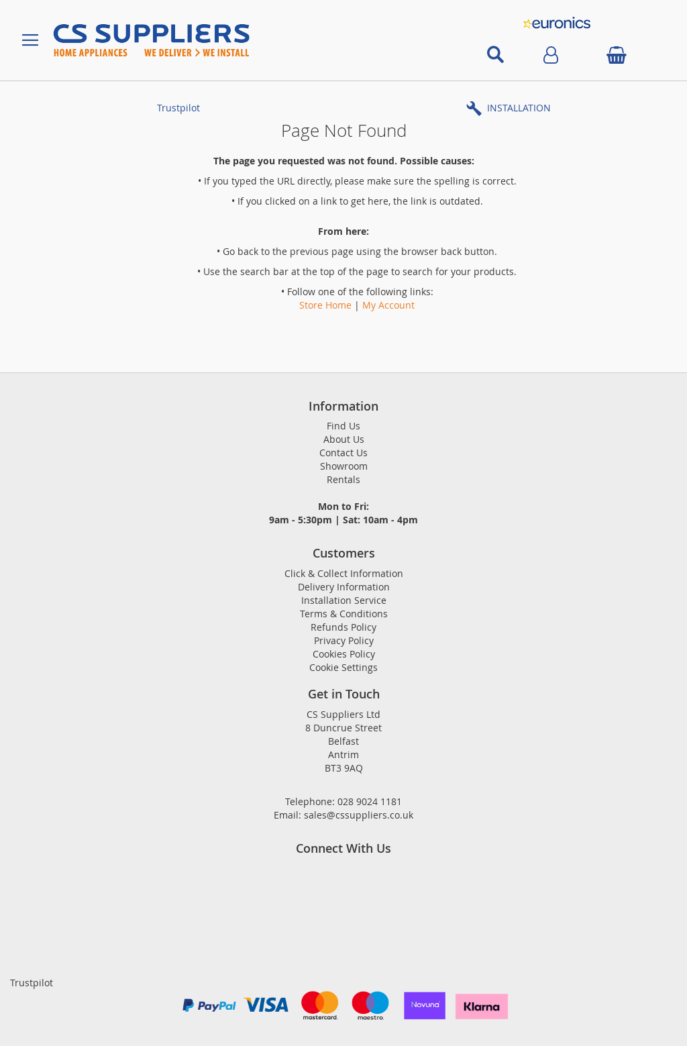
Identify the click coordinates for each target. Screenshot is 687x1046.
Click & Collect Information (343, 573)
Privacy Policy (344, 640)
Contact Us (343, 452)
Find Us (343, 425)
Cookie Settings (343, 667)
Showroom (344, 466)
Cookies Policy (344, 653)
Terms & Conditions (344, 613)
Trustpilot (178, 107)
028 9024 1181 (369, 801)
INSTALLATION (519, 107)
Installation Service (343, 600)
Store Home (325, 305)
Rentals (343, 479)
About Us (343, 439)
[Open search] (495, 55)
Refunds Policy (343, 627)
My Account (388, 305)
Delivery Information (344, 586)
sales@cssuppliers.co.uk (358, 814)
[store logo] (239, 40)
